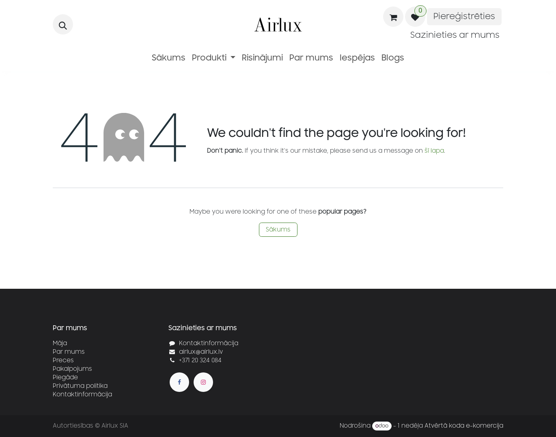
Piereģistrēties (464, 16)
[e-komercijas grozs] (393, 16)
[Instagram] (203, 382)
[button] (63, 24)
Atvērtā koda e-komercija (464, 425)
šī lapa (434, 150)
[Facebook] (179, 382)
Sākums (278, 229)
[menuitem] (169, 58)
